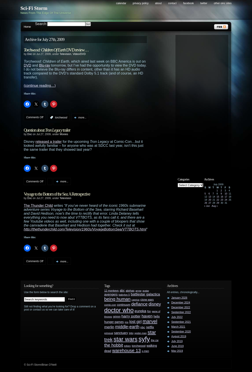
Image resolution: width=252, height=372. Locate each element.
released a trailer (48, 141)
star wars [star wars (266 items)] (125, 339)
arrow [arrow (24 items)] (138, 290)
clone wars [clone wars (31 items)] (147, 299)
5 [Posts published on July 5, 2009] (205, 193)
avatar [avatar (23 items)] (145, 290)
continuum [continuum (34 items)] (123, 304)
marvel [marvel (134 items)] (149, 321)
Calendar (121, 3)
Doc (29, 54)
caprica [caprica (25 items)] (135, 299)
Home (27, 26)
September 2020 (181, 331)
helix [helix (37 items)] (156, 316)
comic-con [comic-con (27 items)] (110, 304)
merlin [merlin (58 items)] (109, 327)
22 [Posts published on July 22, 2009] (218, 199)
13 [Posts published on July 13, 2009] (209, 196)
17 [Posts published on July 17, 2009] (226, 196)
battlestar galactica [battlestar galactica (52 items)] (145, 294)
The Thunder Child (38, 205)
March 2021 (178, 326)
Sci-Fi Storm (33, 8)
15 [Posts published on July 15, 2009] (218, 196)
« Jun (207, 206)
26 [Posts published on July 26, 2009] (206, 202)
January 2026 (179, 297)
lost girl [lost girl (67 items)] (135, 321)
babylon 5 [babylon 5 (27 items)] (124, 294)
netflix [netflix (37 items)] (150, 327)
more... (82, 117)
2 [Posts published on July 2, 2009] (221, 190)
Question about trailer (47, 130)
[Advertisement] (204, 103)
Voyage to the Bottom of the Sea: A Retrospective (57, 194)
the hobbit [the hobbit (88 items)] (113, 345)
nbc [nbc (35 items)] (142, 327)
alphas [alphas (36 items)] (130, 290)
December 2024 (180, 302)
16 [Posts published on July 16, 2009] (222, 196)
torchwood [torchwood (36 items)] (139, 345)
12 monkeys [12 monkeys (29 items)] (111, 290)
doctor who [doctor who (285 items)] (119, 310)
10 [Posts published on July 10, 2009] (226, 193)
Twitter (203, 3)
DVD (27, 65)
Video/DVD (79, 54)
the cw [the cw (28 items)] (154, 340)
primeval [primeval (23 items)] (108, 333)
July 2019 (177, 341)
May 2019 (177, 350)
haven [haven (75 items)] (147, 316)
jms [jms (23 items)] (126, 322)
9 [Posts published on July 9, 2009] (221, 193)
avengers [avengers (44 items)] (111, 294)
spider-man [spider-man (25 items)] (140, 333)
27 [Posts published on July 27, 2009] (209, 202)
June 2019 (177, 346)
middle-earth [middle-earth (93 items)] (127, 326)
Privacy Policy (141, 3)
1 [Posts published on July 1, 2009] (217, 190)
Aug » (215, 206)
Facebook (188, 3)
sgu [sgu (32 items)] (131, 333)
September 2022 (181, 312)
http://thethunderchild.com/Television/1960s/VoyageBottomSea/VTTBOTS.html (85, 229)
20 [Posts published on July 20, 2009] (209, 199)
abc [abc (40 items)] (122, 290)
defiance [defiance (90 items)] (139, 304)
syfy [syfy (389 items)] (144, 339)
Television (65, 54)
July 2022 (177, 317)
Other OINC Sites (223, 3)
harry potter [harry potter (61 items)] (131, 316)
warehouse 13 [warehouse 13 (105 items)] (126, 350)
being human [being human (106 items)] (117, 298)
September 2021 (181, 321)
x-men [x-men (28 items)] (145, 351)
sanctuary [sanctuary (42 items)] (121, 333)
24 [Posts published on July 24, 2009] (226, 199)
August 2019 (178, 336)
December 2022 (180, 307)
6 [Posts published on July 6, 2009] (209, 193)
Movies (64, 134)
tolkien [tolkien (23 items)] (127, 346)
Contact (172, 3)
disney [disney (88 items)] (155, 304)
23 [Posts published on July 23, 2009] (222, 199)
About (158, 3)
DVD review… (56, 49)
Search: (41, 24)
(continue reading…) (40, 85)
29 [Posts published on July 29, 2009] (218, 202)
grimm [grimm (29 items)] (117, 316)
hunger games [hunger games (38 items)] (114, 322)
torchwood (61, 117)
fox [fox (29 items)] (149, 311)
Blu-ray (44, 65)
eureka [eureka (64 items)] (140, 311)
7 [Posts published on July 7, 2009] (213, 193)
